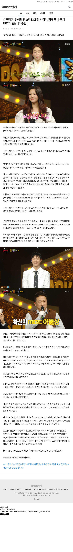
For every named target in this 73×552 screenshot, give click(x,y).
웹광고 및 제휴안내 (16, 490)
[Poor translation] (6, 514)
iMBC (39, 2)
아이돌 (43, 13)
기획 (27, 13)
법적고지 (52, 490)
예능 (50, 2)
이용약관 (28, 490)
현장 (35, 13)
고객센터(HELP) (63, 490)
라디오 (63, 2)
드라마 (45, 2)
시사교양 (56, 2)
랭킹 (51, 13)
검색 (70, 7)
